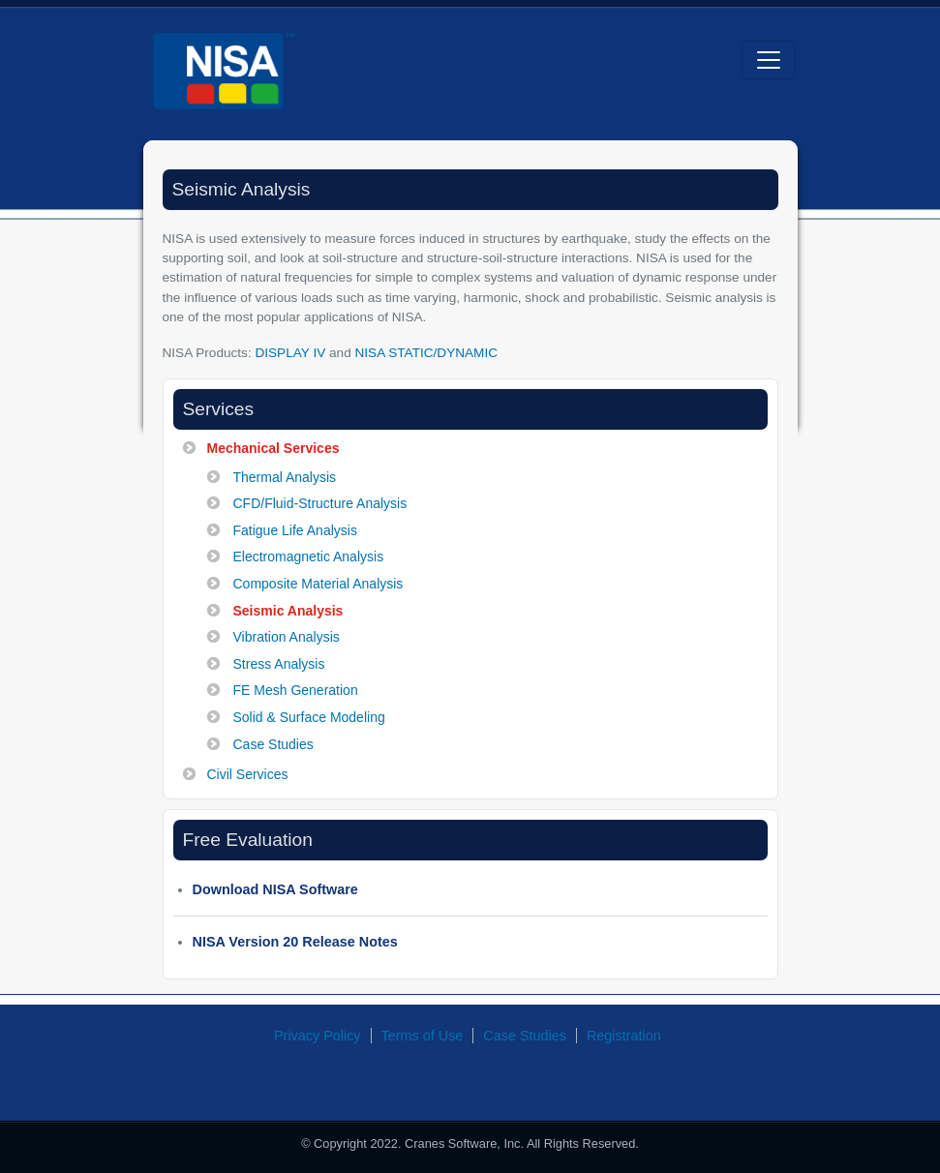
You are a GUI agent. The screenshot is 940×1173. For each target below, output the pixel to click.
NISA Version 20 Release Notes (295, 941)
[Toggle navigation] (769, 60)
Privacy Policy (317, 1035)
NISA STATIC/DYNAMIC (426, 353)
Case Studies (524, 1035)
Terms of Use (422, 1035)
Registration (624, 1035)
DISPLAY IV (290, 353)
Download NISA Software (275, 889)
